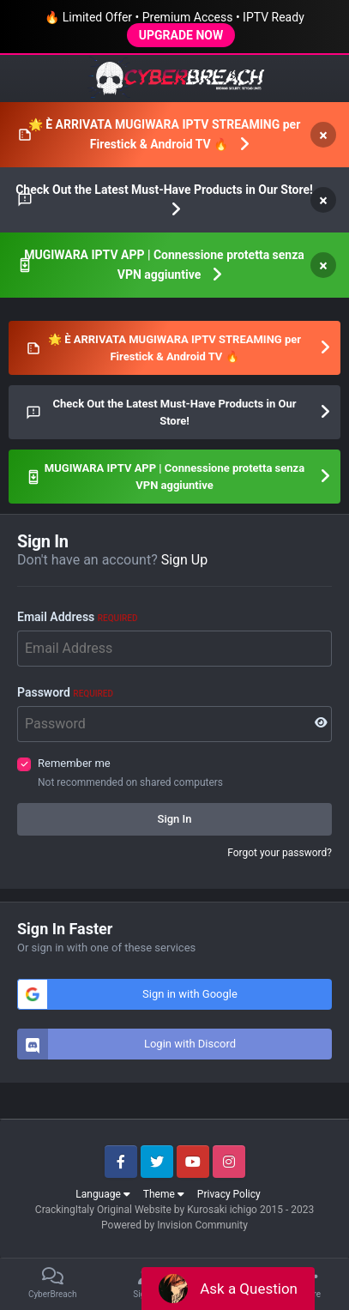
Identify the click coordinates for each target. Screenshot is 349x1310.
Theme (163, 1194)
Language (102, 1194)
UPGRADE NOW (181, 35)
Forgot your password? (279, 853)
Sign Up (184, 560)
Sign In (175, 818)
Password (65, 692)
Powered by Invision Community (174, 1225)
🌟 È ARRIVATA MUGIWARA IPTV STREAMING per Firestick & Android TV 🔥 (164, 134)
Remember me (74, 763)
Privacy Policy (229, 1194)
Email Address (77, 617)
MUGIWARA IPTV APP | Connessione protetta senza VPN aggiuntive (164, 264)
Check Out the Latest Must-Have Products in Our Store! (164, 189)
